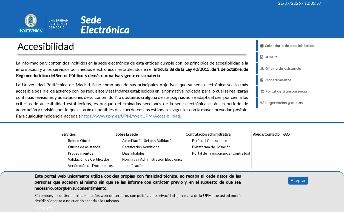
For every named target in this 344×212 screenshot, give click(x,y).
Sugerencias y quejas (281, 103)
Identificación (133, 165)
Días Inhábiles (133, 153)
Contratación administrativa (208, 134)
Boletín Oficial (79, 140)
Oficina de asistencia (280, 68)
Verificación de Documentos (90, 165)
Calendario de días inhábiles (287, 45)
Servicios (68, 134)
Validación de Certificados (89, 159)
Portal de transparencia (283, 91)
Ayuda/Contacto (266, 134)
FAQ (286, 134)
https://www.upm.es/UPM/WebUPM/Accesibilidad (130, 115)
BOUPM (268, 57)
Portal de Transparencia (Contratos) (221, 153)
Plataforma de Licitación (211, 147)
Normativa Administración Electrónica (152, 159)
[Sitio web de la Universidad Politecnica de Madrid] (45, 25)
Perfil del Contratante (209, 140)
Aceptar (298, 183)
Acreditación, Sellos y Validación (148, 140)
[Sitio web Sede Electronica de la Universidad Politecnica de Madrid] (107, 25)
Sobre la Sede (127, 134)
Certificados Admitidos (140, 147)
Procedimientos (275, 80)
